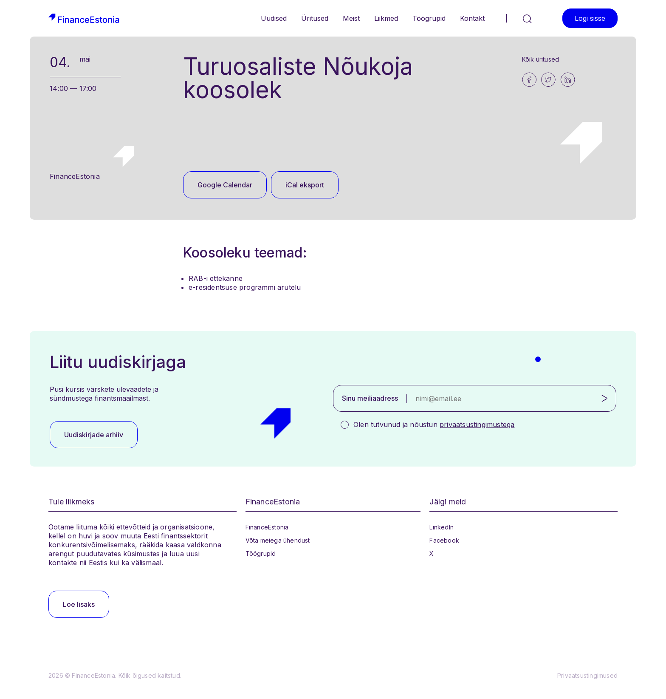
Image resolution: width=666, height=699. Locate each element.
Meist (351, 18)
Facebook (444, 540)
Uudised (274, 18)
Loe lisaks (79, 604)
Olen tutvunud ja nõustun (433, 424)
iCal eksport (304, 185)
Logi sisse (590, 18)
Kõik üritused (540, 59)
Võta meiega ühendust (278, 540)
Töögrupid (429, 18)
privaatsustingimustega (477, 424)
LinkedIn (441, 527)
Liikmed (386, 18)
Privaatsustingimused (587, 675)
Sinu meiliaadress (370, 398)
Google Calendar (225, 185)
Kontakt (472, 18)
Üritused (314, 18)
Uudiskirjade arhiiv (93, 434)
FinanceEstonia (267, 527)
